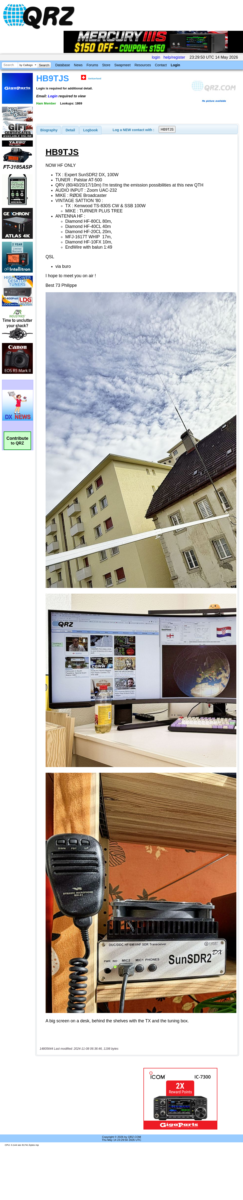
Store (106, 65)
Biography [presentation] (49, 130)
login (156, 57)
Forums (92, 65)
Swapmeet (122, 65)
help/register (174, 57)
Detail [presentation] (70, 130)
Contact (161, 65)
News (78, 65)
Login (175, 65)
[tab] (49, 130)
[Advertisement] (82, 1098)
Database (62, 65)
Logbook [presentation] (90, 130)
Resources (143, 65)
